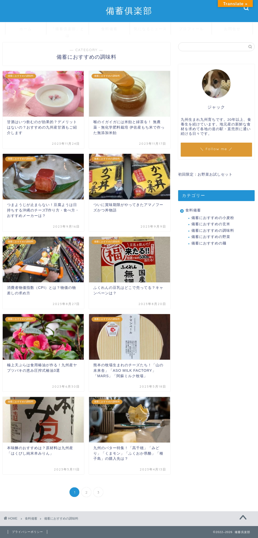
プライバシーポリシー (27, 531)
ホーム (25, 28)
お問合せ (232, 28)
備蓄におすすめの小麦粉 (212, 218)
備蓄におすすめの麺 (208, 243)
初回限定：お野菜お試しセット (205, 174)
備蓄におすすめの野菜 (210, 237)
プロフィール (191, 28)
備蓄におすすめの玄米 (210, 224)
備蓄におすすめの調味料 (212, 231)
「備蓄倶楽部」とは (67, 30)
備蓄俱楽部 (129, 10)
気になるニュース (150, 28)
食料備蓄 (109, 28)
